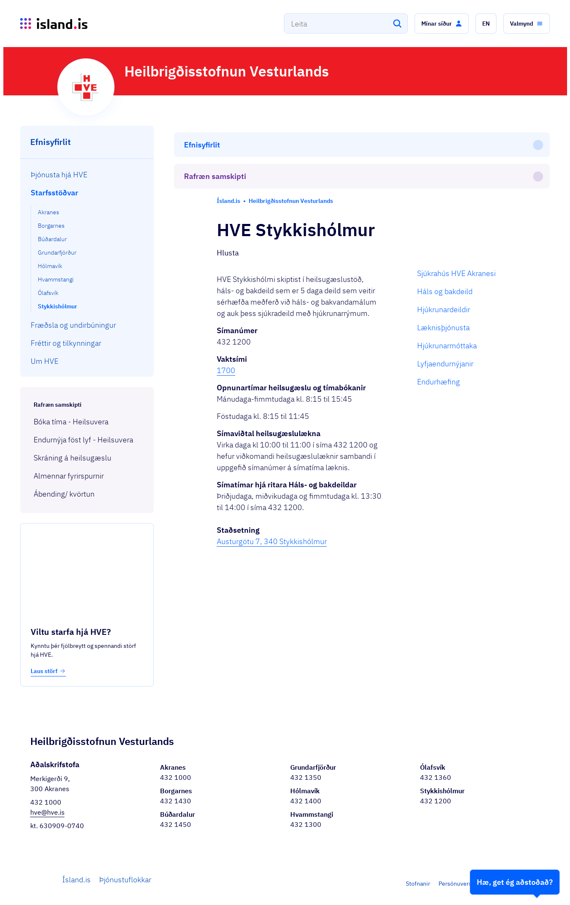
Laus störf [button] (48, 671)
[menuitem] (87, 175)
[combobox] (346, 23)
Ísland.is (76, 879)
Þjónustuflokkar (125, 879)
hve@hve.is (47, 812)
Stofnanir (418, 883)
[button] (442, 23)
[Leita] (397, 23)
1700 (226, 300)
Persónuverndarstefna (468, 883)
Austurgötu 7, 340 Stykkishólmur (272, 471)
